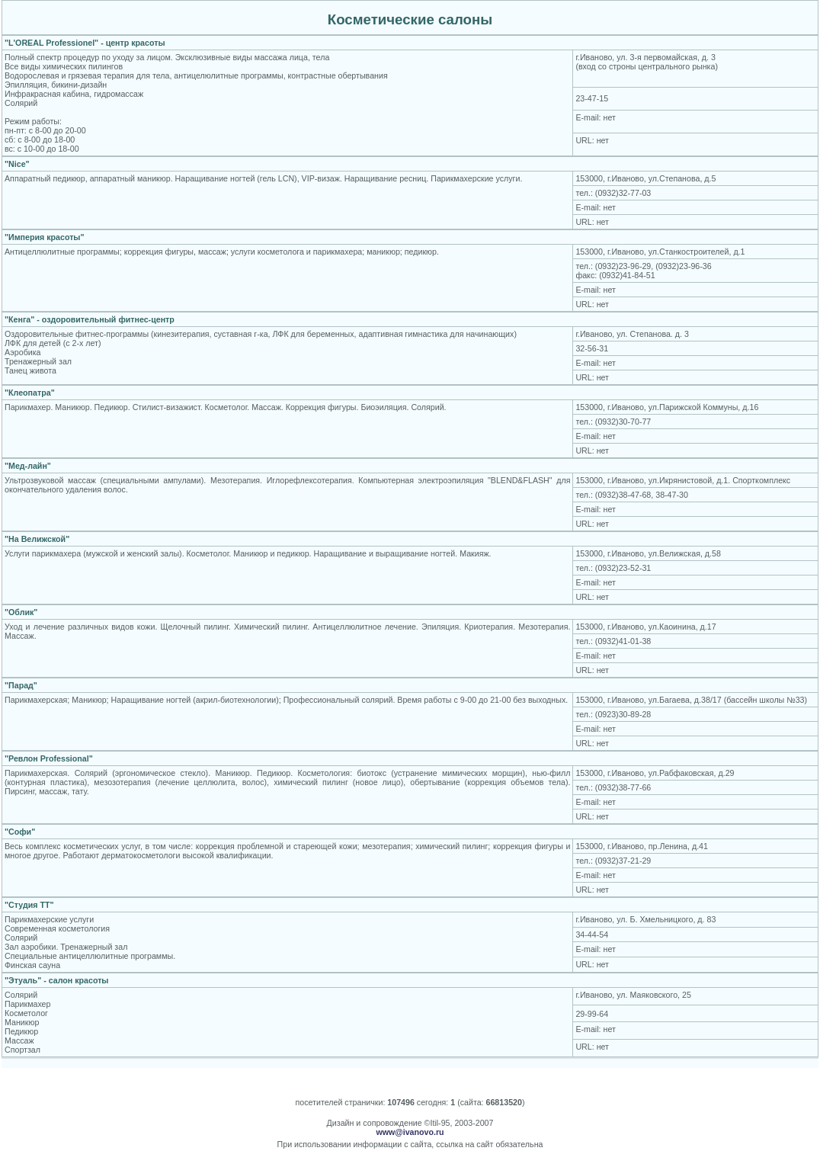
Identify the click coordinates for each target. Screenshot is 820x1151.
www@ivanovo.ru (410, 1132)
